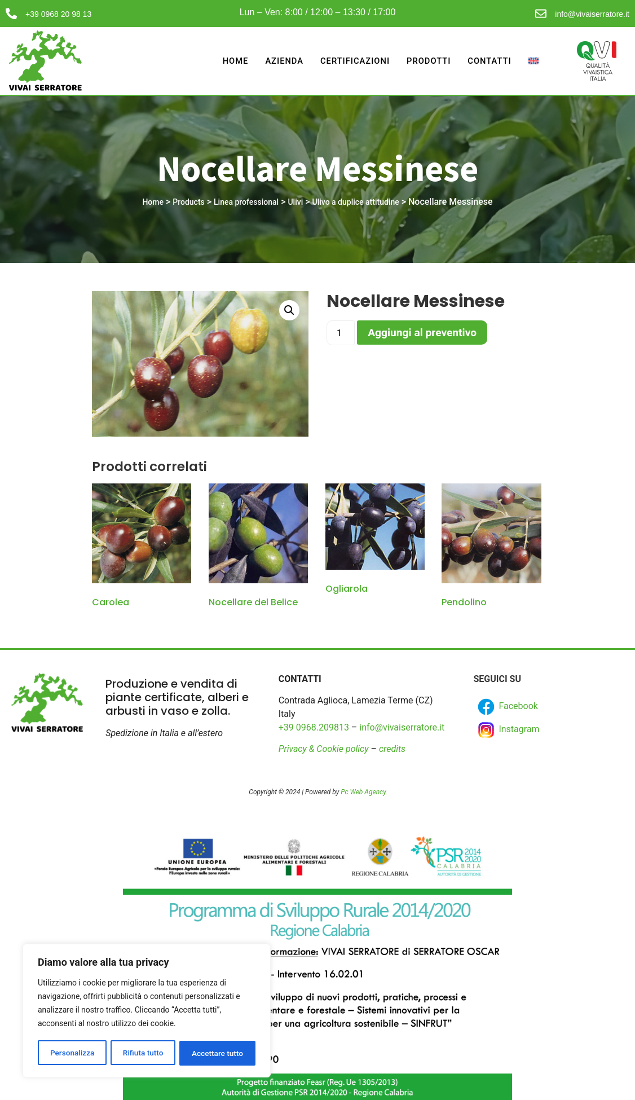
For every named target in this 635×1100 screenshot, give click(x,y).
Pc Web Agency (363, 792)
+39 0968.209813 (314, 727)
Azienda (281, 61)
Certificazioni (353, 61)
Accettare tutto (217, 1053)
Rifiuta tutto (143, 1053)
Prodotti (427, 61)
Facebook (506, 707)
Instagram (507, 730)
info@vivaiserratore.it (592, 14)
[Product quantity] (341, 332)
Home (231, 61)
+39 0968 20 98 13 (58, 14)
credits (392, 748)
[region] (147, 1011)
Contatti (489, 61)
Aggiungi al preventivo (422, 332)
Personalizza (72, 1053)
